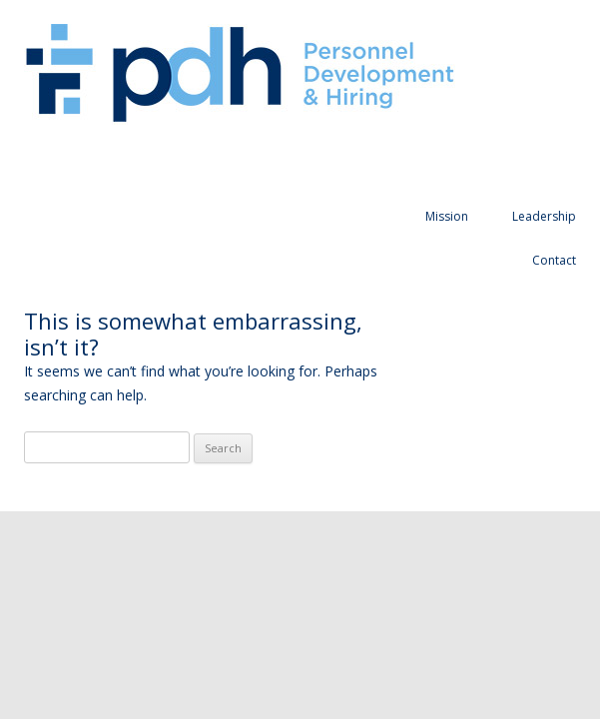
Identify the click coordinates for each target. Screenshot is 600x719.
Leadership (544, 216)
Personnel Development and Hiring (240, 74)
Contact (554, 260)
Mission (446, 216)
